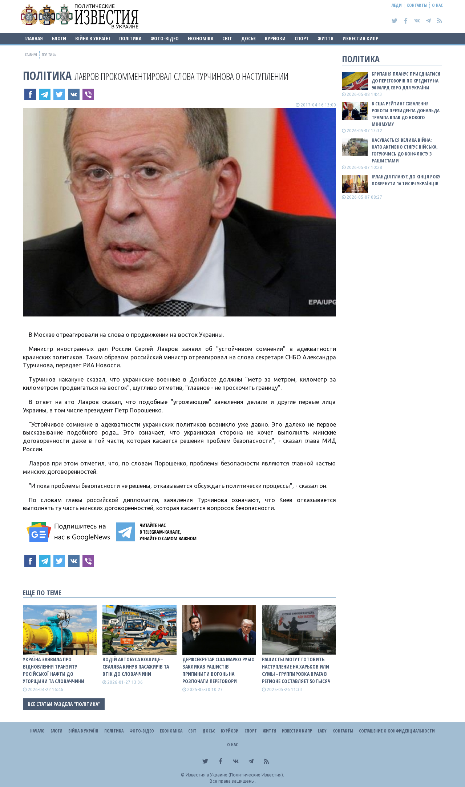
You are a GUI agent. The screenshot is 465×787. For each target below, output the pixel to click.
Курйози (275, 38)
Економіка (200, 38)
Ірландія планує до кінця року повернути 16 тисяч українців (406, 180)
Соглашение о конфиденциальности (397, 731)
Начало (37, 731)
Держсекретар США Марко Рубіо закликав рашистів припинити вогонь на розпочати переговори (218, 670)
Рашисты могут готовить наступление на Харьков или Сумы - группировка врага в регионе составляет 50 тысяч (296, 670)
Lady (322, 731)
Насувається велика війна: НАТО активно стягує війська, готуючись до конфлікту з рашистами (405, 150)
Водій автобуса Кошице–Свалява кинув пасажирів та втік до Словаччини (135, 666)
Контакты (417, 5)
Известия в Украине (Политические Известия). (235, 774)
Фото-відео (164, 38)
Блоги (59, 38)
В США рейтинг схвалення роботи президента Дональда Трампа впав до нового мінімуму (406, 114)
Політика (130, 38)
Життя (325, 38)
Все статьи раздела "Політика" (64, 704)
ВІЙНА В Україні (92, 38)
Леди (397, 5)
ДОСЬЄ (248, 38)
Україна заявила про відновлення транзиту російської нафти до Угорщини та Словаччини (53, 670)
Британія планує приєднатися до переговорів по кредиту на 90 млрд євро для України (406, 80)
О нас (437, 5)
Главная (33, 38)
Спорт (302, 38)
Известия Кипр (360, 38)
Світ (227, 38)
